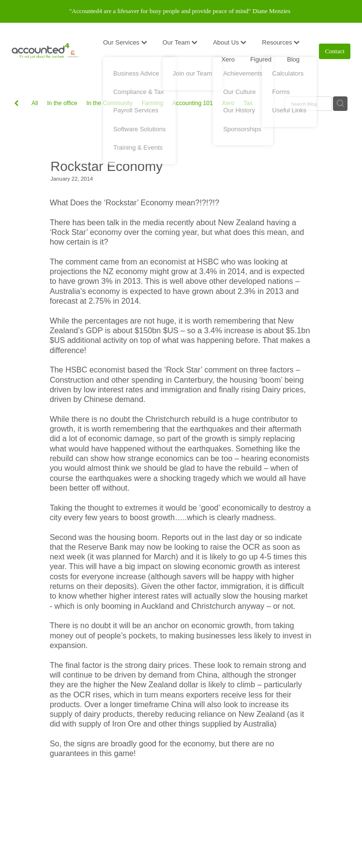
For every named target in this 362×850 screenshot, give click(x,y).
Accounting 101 (192, 103)
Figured (261, 59)
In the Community (110, 103)
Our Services (125, 42)
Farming (153, 103)
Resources (281, 42)
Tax (248, 103)
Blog (293, 59)
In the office (62, 103)
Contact (334, 51)
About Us (229, 42)
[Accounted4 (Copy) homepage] (45, 51)
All (34, 103)
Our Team (180, 42)
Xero (227, 59)
